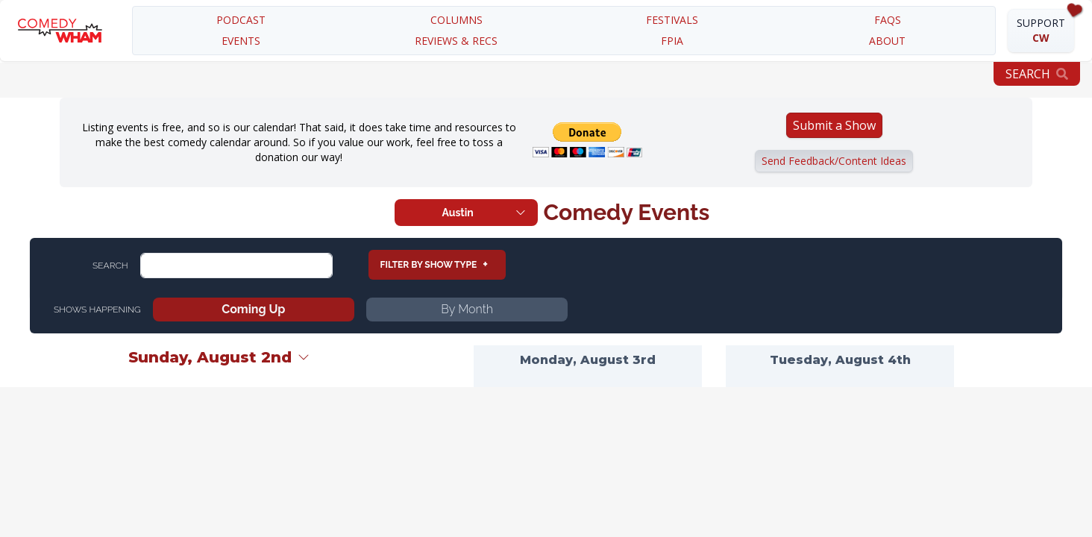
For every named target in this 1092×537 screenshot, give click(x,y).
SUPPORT (1041, 30)
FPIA (672, 41)
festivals (672, 20)
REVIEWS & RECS (456, 41)
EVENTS (241, 41)
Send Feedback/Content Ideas (834, 161)
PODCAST (241, 20)
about (887, 41)
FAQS (887, 20)
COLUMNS (456, 20)
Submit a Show (834, 125)
